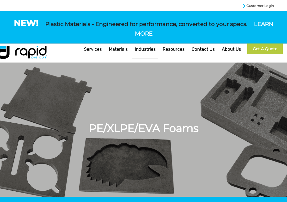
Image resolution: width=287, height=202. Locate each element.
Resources (173, 49)
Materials (118, 49)
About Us (231, 49)
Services (93, 49)
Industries (145, 49)
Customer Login (260, 6)
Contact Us (203, 49)
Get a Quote (265, 48)
